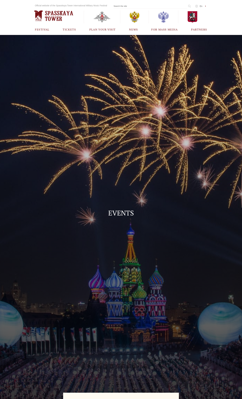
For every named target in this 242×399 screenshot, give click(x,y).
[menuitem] (42, 29)
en (201, 6)
